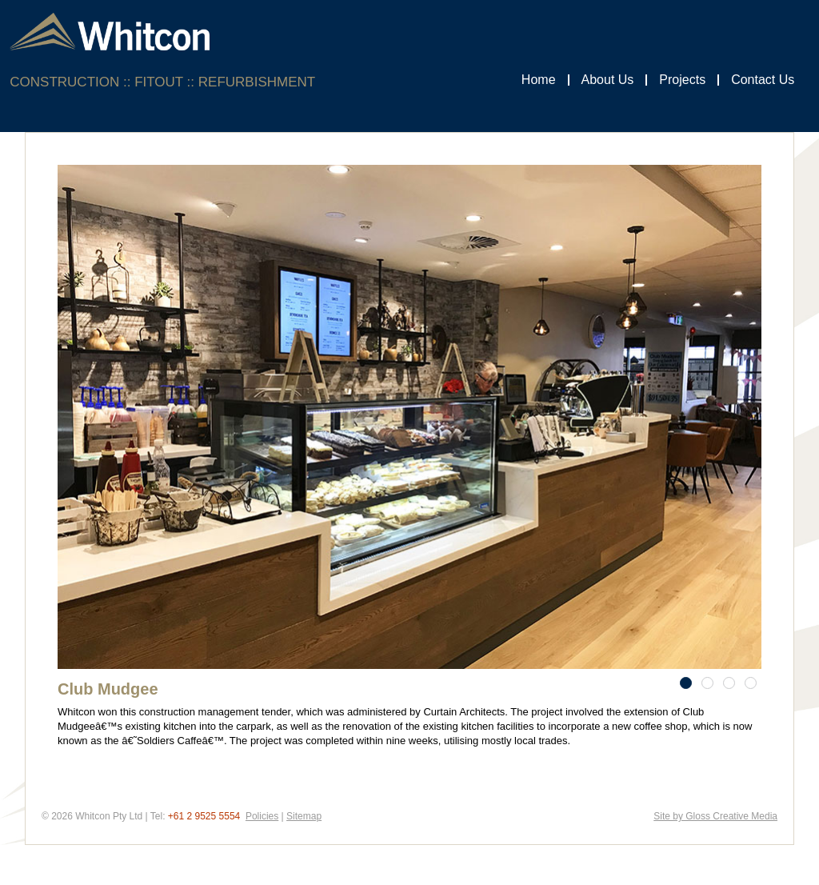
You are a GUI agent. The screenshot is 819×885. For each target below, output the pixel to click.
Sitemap (304, 816)
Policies (262, 816)
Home (538, 79)
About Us (607, 79)
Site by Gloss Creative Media (715, 816)
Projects (682, 79)
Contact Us (762, 79)
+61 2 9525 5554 (204, 816)
